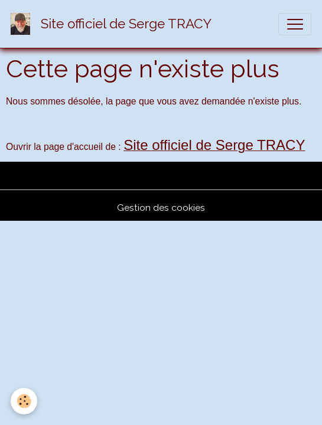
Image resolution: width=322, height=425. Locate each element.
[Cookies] (24, 401)
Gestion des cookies (161, 207)
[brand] (114, 24)
